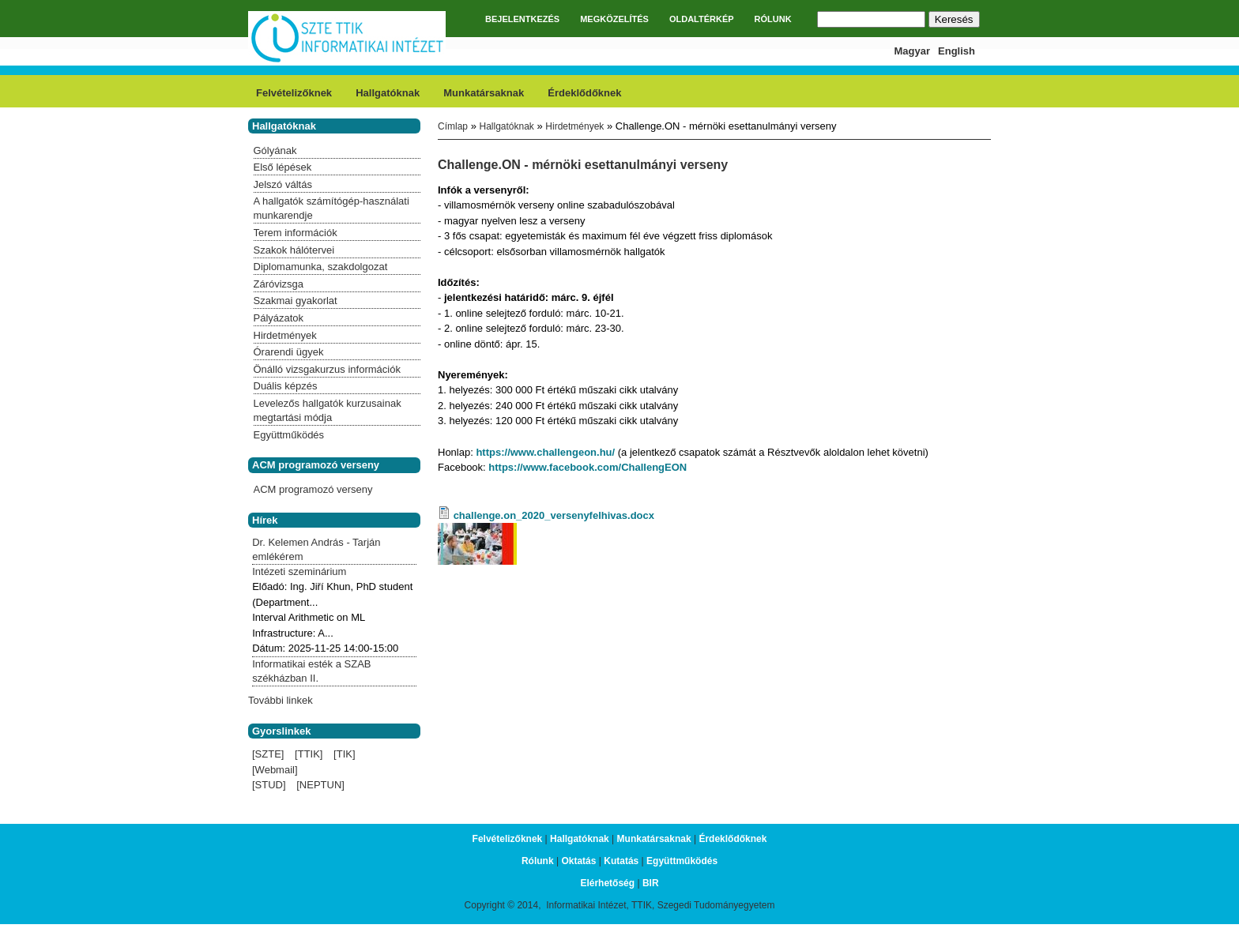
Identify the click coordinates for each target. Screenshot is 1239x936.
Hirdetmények (574, 126)
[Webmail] (275, 770)
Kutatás (621, 860)
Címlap (453, 126)
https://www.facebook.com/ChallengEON (587, 467)
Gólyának (275, 150)
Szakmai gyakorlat (295, 300)
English (956, 51)
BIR (650, 883)
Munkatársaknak (483, 93)
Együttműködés (289, 435)
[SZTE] (268, 754)
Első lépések (283, 167)
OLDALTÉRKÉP (701, 19)
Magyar (912, 51)
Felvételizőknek (294, 93)
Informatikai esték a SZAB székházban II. (311, 671)
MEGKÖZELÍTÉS (614, 19)
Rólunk (538, 860)
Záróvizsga (279, 284)
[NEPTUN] (320, 785)
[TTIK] (308, 754)
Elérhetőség (607, 883)
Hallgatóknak (388, 93)
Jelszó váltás (283, 184)
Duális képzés (286, 386)
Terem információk (295, 233)
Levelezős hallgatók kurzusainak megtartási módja (327, 410)
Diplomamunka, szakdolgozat (321, 267)
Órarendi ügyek (289, 352)
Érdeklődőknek (584, 93)
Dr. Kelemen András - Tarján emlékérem (316, 549)
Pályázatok (279, 318)
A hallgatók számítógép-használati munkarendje (331, 208)
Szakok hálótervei (294, 250)
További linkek (280, 700)
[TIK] (344, 754)
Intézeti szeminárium (299, 571)
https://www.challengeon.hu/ (545, 452)
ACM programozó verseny (313, 489)
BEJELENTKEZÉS (522, 19)
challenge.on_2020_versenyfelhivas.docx (554, 515)
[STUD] (269, 785)
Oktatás (578, 860)
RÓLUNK (773, 19)
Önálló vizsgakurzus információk (327, 369)
